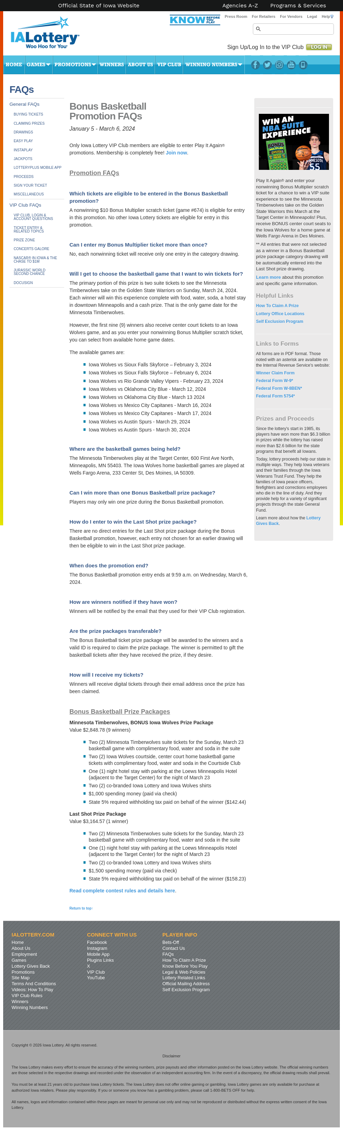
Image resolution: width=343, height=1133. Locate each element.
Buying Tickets (28, 114)
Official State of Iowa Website (98, 5)
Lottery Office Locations (280, 313)
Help (328, 16)
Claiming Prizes (29, 123)
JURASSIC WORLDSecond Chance (29, 272)
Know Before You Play (185, 966)
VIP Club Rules (27, 995)
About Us (140, 64)
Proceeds (24, 177)
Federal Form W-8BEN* (279, 388)
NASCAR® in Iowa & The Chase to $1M (35, 259)
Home (14, 64)
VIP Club (169, 64)
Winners (112, 64)
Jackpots (23, 159)
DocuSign (23, 283)
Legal (312, 16)
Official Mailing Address (186, 983)
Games (39, 64)
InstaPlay (23, 150)
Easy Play (23, 141)
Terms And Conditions (34, 983)
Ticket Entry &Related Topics (29, 229)
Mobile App (98, 954)
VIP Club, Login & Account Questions (33, 217)
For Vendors (291, 16)
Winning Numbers (214, 64)
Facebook (255, 64)
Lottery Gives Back (31, 966)
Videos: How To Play (32, 989)
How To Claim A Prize (277, 305)
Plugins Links (100, 960)
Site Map (20, 977)
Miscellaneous (29, 194)
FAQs (168, 954)
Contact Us (173, 948)
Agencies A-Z (240, 5)
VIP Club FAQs (25, 205)
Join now (176, 153)
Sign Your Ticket (30, 185)
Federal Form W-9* (274, 380)
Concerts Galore (31, 249)
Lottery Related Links (183, 977)
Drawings (23, 132)
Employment (24, 954)
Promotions (75, 64)
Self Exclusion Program (279, 321)
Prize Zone (24, 240)
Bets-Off (170, 942)
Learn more (268, 277)
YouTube (291, 64)
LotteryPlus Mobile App (303, 64)
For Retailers (263, 16)
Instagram (279, 64)
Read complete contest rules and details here (122, 890)
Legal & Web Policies (184, 972)
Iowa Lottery (51, 35)
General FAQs (24, 104)
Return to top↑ (81, 908)
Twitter (267, 64)
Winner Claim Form (275, 373)
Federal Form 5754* (275, 396)
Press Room (236, 16)
